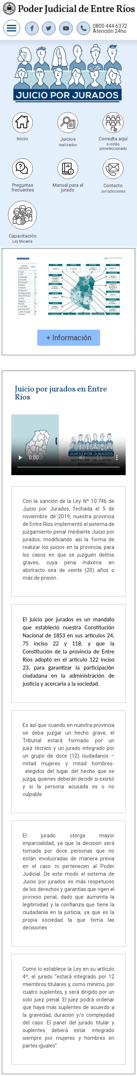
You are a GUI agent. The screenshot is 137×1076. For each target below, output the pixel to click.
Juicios (68, 139)
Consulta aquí (113, 138)
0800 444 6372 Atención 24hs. (110, 28)
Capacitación (23, 236)
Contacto (113, 185)
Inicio (22, 138)
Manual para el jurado (68, 187)
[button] (11, 28)
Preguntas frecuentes (22, 187)
